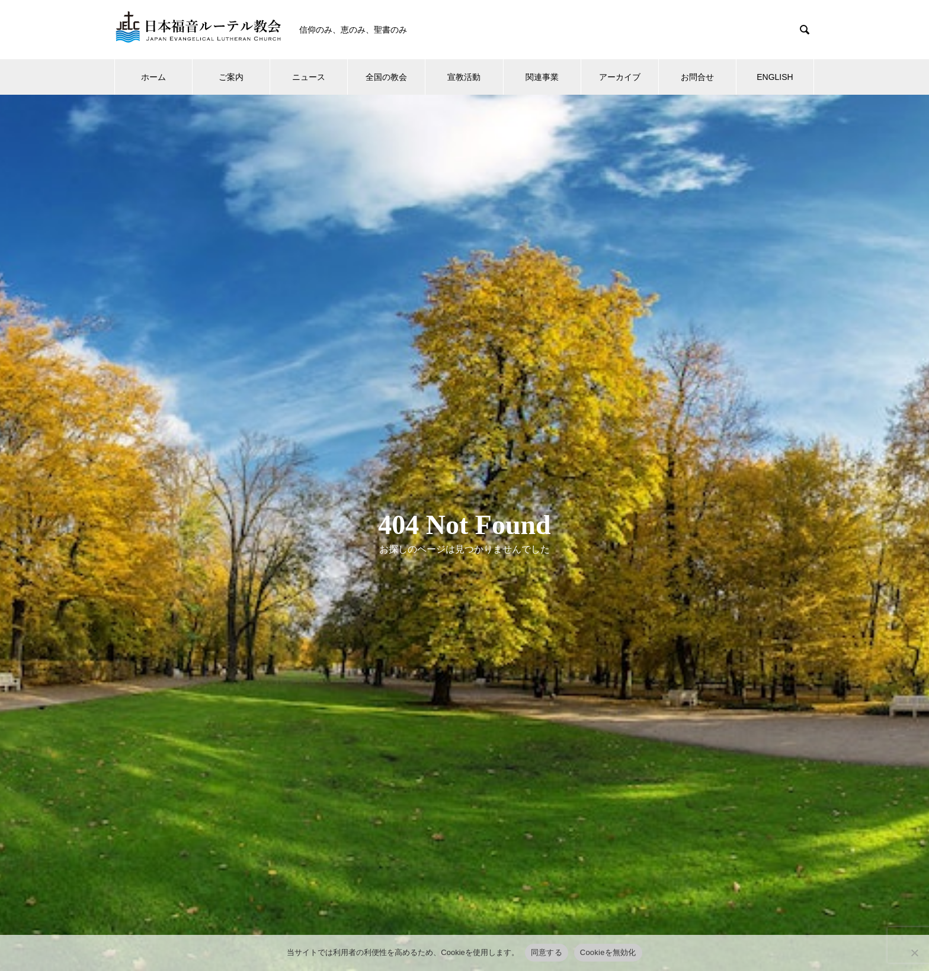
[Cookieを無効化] (914, 953)
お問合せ (697, 77)
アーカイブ (619, 77)
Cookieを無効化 (608, 952)
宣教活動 (463, 77)
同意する (546, 952)
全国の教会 (386, 77)
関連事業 (542, 77)
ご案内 (231, 77)
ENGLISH (775, 77)
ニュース (308, 77)
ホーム (153, 77)
